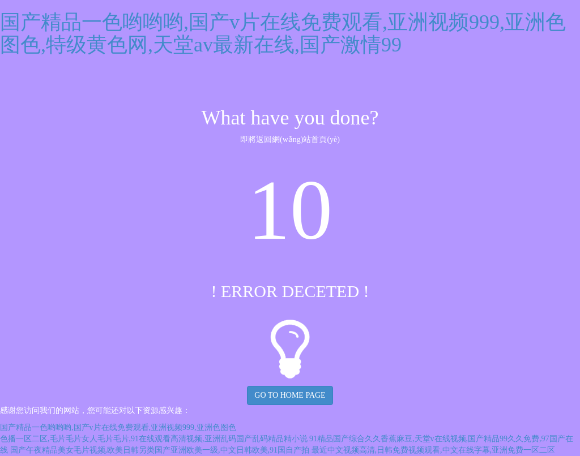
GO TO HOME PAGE (289, 395)
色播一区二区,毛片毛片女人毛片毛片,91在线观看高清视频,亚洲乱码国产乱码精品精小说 (154, 439)
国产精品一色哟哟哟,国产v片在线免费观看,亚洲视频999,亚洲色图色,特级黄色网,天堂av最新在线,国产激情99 (283, 33)
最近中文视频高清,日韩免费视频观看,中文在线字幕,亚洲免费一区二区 (434, 450)
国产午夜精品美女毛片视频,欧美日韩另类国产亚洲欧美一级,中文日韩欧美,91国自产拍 (160, 450)
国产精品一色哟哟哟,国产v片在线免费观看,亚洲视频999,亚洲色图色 (118, 427)
